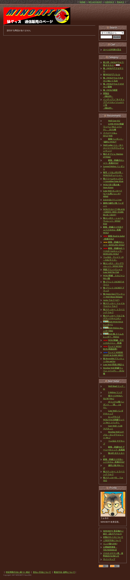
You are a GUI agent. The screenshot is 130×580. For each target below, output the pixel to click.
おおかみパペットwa (112, 200)
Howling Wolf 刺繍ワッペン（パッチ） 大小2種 (113, 371)
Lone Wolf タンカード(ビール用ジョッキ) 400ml (112, 194)
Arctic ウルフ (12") (111, 300)
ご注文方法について (112, 540)
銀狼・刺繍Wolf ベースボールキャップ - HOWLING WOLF (114, 251)
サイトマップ (109, 559)
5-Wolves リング (112, 392)
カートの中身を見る (112, 49)
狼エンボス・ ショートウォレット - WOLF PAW (113, 221)
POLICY (120, 2)
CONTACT (109, 2)
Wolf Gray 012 (111, 121)
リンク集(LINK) (110, 544)
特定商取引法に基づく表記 (18, 572)
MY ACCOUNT (95, 2)
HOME (82, 2)
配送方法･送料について (64, 572)
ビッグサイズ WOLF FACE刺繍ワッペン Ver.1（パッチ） (113, 420)
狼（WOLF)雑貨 (110, 90)
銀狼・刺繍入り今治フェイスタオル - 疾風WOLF (113, 230)
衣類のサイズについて (113, 537)
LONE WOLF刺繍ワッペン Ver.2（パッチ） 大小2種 (113, 127)
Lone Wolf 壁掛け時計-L (113, 364)
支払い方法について (42, 572)
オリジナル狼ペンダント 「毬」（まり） (113, 405)
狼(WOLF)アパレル (111, 74)
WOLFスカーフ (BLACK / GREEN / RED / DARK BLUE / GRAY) (114, 212)
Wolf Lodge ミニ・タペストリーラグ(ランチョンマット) (113, 148)
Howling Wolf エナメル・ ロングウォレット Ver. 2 (113, 435)
